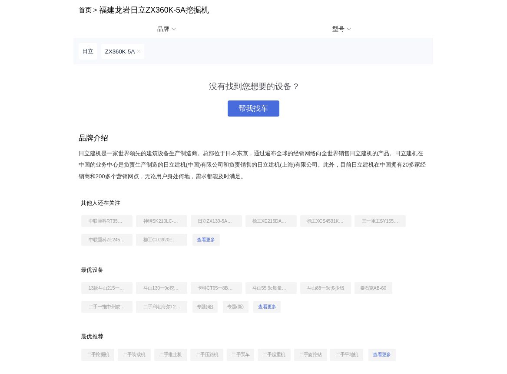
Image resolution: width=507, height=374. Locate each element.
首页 (85, 9)
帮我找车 (253, 108)
